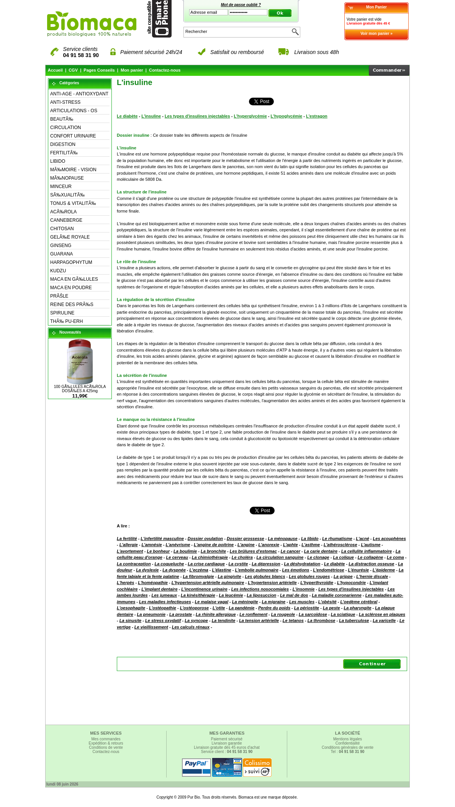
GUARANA (61, 254)
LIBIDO (57, 161)
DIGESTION (62, 144)
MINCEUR (61, 186)
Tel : (348, 752)
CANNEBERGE (66, 220)
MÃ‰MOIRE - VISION (73, 169)
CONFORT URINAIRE (73, 136)
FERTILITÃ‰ (64, 153)
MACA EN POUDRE (71, 287)
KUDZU (58, 270)
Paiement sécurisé (226, 739)
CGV (73, 70)
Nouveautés (70, 332)
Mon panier (132, 70)
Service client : (227, 752)
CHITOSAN (62, 228)
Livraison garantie (227, 743)
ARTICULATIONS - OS (73, 110)
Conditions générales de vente (347, 747)
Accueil (55, 70)
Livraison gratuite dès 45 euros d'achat (226, 747)
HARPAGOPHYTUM (71, 262)
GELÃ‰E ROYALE (70, 237)
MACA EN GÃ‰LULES (74, 279)
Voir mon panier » (376, 33)
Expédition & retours (105, 743)
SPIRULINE (62, 313)
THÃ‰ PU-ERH (66, 321)
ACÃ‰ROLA (63, 211)
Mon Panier (376, 7)
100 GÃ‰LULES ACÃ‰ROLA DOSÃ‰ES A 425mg (80, 389)
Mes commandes (105, 739)
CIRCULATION (65, 127)
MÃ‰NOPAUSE (67, 178)
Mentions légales (347, 739)
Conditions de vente (106, 747)
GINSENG (60, 245)
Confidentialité (348, 743)
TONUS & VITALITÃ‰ (73, 203)
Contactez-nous (165, 70)
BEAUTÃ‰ (61, 119)
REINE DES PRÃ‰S (71, 304)
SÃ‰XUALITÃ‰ (67, 195)
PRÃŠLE (59, 296)
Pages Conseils (99, 70)
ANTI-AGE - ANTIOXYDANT (79, 94)
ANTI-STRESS (65, 102)
